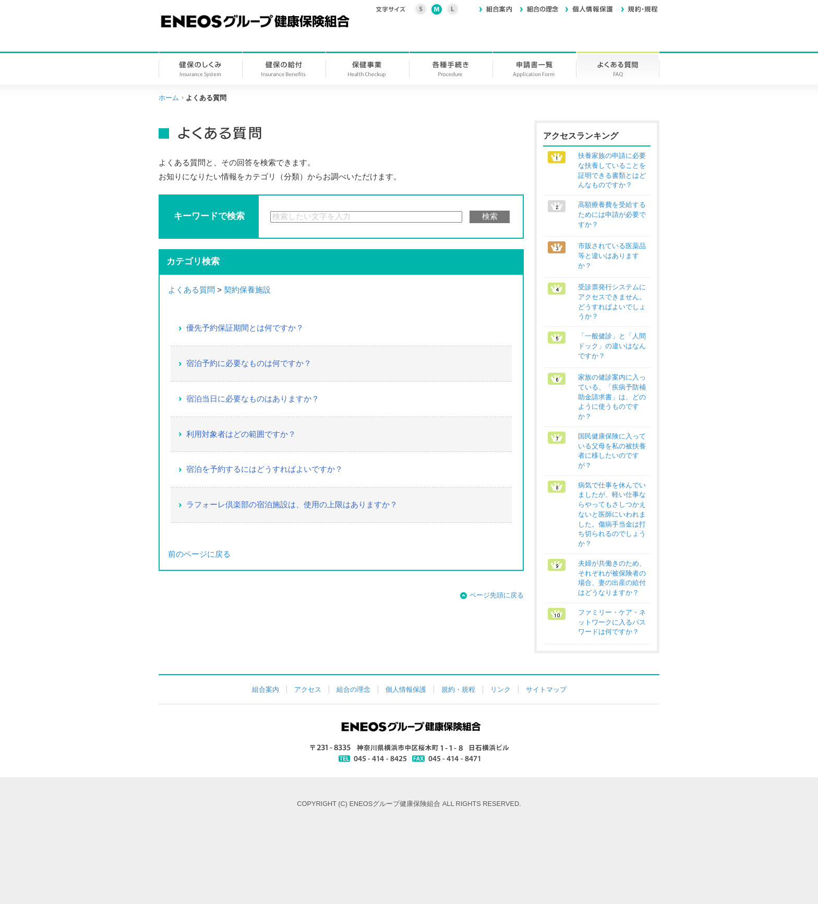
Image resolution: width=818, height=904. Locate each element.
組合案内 (265, 689)
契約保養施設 (247, 290)
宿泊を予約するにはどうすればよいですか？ (264, 469)
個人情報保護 (406, 689)
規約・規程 (458, 689)
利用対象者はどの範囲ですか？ (241, 434)
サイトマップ (546, 689)
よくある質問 (191, 290)
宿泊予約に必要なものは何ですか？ (248, 363)
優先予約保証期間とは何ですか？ (245, 328)
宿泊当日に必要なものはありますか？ (252, 399)
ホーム (169, 98)
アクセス (307, 689)
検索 (490, 216)
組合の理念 (353, 689)
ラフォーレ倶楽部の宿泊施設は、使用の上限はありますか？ (292, 504)
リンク (500, 689)
